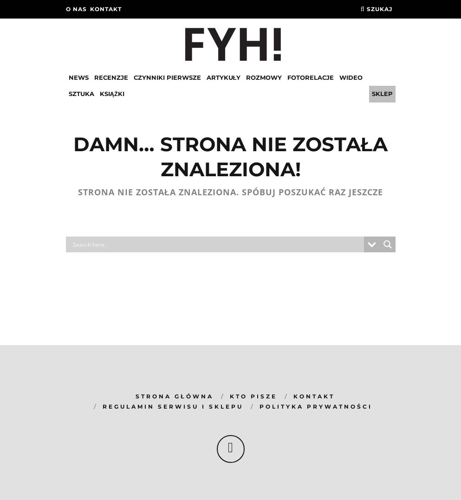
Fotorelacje (310, 77)
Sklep (382, 93)
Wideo (351, 77)
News (79, 77)
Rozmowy (264, 77)
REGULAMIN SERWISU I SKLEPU (173, 406)
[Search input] (217, 244)
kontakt (106, 9)
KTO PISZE (253, 396)
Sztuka (81, 93)
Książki (112, 93)
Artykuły (224, 77)
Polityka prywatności (316, 406)
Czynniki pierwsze (167, 77)
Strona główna (174, 396)
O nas (76, 9)
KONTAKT (314, 396)
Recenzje (111, 77)
